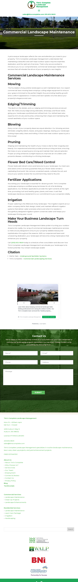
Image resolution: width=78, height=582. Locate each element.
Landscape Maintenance (14, 497)
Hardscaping (10, 518)
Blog (6, 483)
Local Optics (42, 323)
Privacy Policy (10, 481)
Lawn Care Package (13, 513)
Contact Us (9, 478)
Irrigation (8, 516)
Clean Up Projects (12, 500)
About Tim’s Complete (14, 462)
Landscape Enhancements (15, 502)
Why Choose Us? (11, 465)
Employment (10, 473)
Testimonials (9, 486)
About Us (7, 460)
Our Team (9, 470)
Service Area (10, 468)
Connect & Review (12, 475)
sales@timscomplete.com (33, 14)
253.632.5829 (49, 14)
